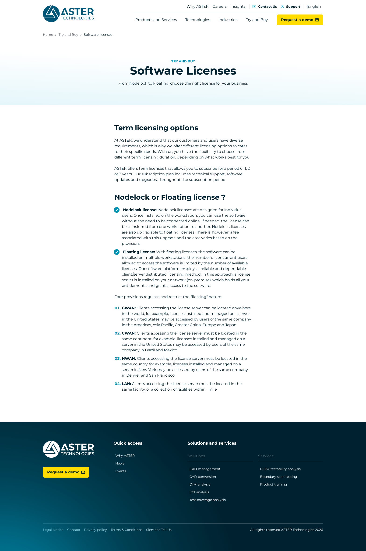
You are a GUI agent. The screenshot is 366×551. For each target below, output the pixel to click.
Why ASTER (198, 6)
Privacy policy (95, 530)
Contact (73, 530)
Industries (227, 20)
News (119, 463)
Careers (219, 6)
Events (120, 471)
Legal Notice (53, 530)
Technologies (197, 20)
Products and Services (156, 20)
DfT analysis (199, 492)
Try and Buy (257, 20)
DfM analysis (200, 484)
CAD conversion (203, 477)
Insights (238, 6)
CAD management (205, 469)
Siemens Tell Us (159, 530)
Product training (273, 484)
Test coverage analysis (208, 500)
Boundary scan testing (278, 477)
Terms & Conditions (126, 530)
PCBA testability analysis (280, 469)
